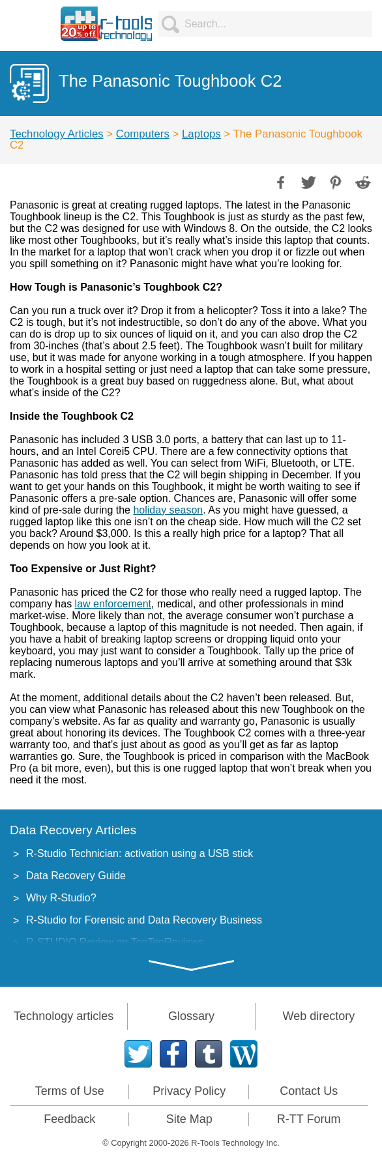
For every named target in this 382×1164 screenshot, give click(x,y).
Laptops (201, 134)
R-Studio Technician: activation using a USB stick (139, 853)
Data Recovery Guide (76, 875)
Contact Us (309, 1091)
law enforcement (113, 603)
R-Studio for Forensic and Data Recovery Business (144, 919)
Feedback (69, 1119)
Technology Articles (57, 134)
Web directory (318, 1016)
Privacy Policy (189, 1091)
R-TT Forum (309, 1119)
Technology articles (63, 1016)
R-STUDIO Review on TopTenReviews (115, 942)
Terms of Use (69, 1091)
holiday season (168, 510)
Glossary (191, 1016)
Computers (142, 134)
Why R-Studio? (61, 897)
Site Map (189, 1119)
